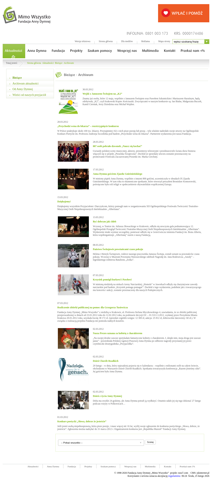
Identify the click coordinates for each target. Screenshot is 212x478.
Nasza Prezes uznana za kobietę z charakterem (117, 333)
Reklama (145, 41)
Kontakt (167, 466)
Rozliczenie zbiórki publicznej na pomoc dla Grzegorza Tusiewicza (92, 307)
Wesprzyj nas (130, 466)
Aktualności (48, 63)
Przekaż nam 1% (187, 466)
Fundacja (72, 466)
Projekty (88, 466)
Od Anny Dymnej (23, 89)
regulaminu (174, 475)
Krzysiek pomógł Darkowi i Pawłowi (112, 279)
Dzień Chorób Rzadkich (105, 360)
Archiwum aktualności (26, 83)
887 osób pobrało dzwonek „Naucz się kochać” (117, 146)
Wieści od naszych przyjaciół (29, 94)
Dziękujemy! (64, 201)
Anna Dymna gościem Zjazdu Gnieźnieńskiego (117, 173)
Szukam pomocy (108, 466)
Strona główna (106, 41)
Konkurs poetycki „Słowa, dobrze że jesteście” (81, 421)
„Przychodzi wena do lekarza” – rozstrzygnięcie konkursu (88, 126)
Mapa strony (164, 41)
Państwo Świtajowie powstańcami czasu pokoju (118, 249)
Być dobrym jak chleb (104, 221)
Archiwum (69, 63)
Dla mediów (127, 41)
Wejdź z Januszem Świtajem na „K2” (102, 93)
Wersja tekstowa (82, 41)
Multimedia (150, 466)
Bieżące (59, 63)
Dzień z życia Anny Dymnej (107, 396)
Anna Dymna (53, 466)
